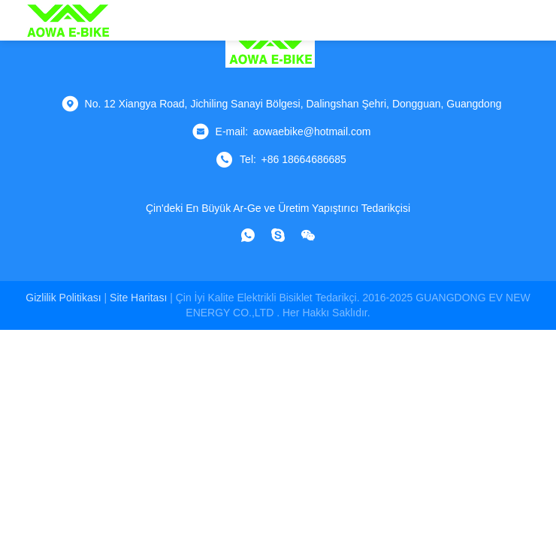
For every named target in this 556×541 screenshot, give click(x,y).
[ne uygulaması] (248, 235)
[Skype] (278, 235)
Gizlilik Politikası (63, 298)
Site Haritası (138, 298)
